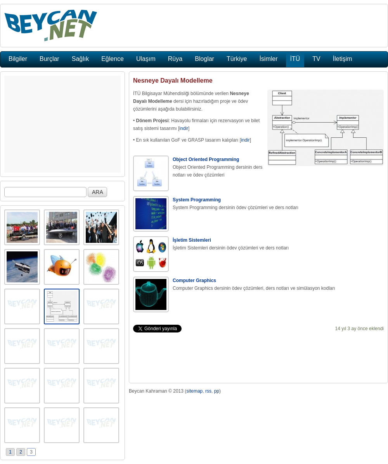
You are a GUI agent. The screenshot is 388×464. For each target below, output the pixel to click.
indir (183, 128)
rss (208, 391)
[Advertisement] (62, 124)
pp (216, 391)
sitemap (194, 391)
